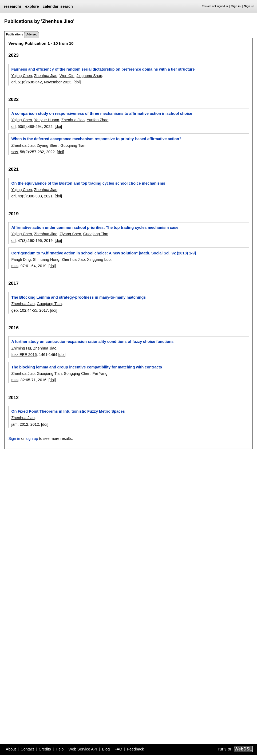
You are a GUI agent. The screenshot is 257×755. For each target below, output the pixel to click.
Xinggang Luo (99, 259)
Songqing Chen (77, 373)
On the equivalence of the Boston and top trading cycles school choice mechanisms (88, 183)
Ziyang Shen (47, 145)
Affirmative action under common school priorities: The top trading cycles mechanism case (94, 227)
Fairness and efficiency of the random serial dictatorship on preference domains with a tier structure (103, 69)
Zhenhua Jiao (45, 76)
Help (60, 749)
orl (13, 82)
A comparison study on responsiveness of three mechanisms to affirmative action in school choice (101, 113)
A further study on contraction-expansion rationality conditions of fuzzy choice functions (92, 341)
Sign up (249, 6)
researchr (12, 6)
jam (14, 424)
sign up (32, 438)
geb (14, 310)
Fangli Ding (21, 259)
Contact (27, 749)
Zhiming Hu (21, 348)
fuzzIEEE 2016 (24, 354)
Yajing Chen (21, 76)
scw (14, 152)
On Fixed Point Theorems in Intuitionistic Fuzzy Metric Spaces (68, 411)
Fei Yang (100, 373)
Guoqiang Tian (73, 145)
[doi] (77, 82)
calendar (50, 6)
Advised (31, 34)
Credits (45, 749)
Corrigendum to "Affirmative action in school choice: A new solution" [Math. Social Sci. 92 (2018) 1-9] (103, 253)
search (66, 6)
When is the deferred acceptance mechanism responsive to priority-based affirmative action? (96, 139)
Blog (106, 749)
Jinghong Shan (89, 76)
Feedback (135, 749)
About (11, 749)
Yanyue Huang (46, 120)
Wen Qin (67, 76)
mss (14, 266)
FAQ (118, 749)
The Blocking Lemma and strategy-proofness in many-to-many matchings (78, 297)
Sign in (236, 6)
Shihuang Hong (46, 259)
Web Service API (82, 749)
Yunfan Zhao (98, 120)
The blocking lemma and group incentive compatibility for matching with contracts (86, 367)
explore (32, 6)
